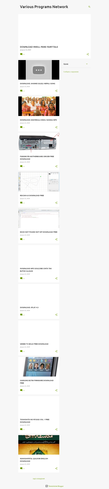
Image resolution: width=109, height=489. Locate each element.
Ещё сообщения (39, 479)
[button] (87, 54)
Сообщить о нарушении (70, 72)
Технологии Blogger (54, 486)
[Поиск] (89, 6)
